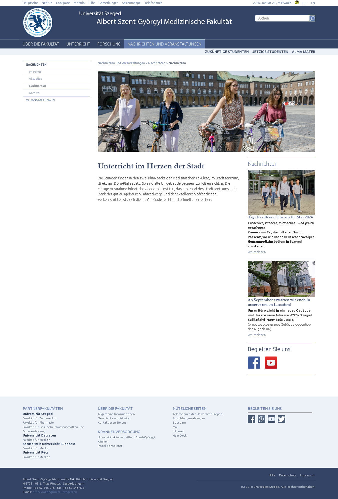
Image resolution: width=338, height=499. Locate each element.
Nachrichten (36, 64)
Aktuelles (35, 78)
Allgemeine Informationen (116, 414)
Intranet (178, 431)
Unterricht (78, 44)
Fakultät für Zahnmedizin (40, 418)
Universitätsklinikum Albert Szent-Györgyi (126, 437)
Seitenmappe (131, 2)
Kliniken (103, 441)
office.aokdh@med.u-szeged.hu (54, 492)
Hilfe (91, 2)
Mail (175, 427)
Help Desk (179, 435)
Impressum (307, 475)
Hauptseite (30, 2)
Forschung (108, 44)
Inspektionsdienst (110, 445)
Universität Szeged (155, 18)
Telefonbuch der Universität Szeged (197, 414)
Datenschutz (287, 475)
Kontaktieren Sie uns (112, 422)
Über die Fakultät (40, 44)
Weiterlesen (257, 252)
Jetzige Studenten (270, 52)
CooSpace (63, 2)
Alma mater (303, 52)
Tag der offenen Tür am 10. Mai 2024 (280, 217)
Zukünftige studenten (227, 52)
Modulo (79, 2)
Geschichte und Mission (114, 418)
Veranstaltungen (40, 99)
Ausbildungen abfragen (189, 418)
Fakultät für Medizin (36, 439)
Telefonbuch (153, 2)
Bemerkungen (108, 2)
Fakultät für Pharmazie (38, 422)
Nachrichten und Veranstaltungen (164, 44)
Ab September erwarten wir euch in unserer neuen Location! (279, 302)
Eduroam (179, 422)
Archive (34, 92)
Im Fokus (35, 71)
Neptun (47, 2)
